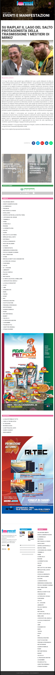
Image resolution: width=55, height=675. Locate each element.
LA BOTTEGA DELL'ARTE (9, 428)
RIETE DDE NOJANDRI (8, 243)
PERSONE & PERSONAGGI (9, 305)
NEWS (4, 292)
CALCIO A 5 (5, 318)
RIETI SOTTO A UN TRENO (9, 234)
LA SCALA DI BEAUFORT (9, 283)
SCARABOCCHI (6, 289)
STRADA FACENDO (7, 329)
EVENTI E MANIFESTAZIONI (9, 204)
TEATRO (4, 294)
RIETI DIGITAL (6, 276)
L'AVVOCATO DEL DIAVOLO (9, 281)
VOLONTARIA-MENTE (8, 202)
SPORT (4, 296)
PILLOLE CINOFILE (7, 272)
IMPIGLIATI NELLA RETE (9, 237)
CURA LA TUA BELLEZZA (9, 421)
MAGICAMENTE (6, 432)
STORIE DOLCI (6, 223)
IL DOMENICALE (6, 206)
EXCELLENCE (6, 213)
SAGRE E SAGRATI (7, 430)
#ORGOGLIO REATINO (8, 300)
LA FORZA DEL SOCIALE (9, 261)
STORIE (4, 256)
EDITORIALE (5, 239)
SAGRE (4, 232)
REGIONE (5, 226)
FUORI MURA (6, 263)
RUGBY (4, 311)
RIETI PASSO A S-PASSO (9, 210)
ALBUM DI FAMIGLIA (8, 309)
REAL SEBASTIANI (7, 254)
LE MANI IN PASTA (7, 248)
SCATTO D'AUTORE (7, 303)
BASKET (4, 316)
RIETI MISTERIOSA (7, 313)
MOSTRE (5, 274)
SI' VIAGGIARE (6, 423)
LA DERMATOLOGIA (7, 228)
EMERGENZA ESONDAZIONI (9, 250)
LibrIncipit (5, 270)
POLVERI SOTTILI (7, 324)
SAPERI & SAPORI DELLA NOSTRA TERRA (13, 215)
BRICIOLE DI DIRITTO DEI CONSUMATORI (13, 259)
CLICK (4, 285)
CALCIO (4, 265)
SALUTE (4, 230)
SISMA (4, 221)
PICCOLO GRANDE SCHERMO (10, 252)
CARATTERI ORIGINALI (8, 327)
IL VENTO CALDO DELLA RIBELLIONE (12, 278)
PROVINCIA (5, 208)
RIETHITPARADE (7, 307)
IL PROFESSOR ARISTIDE (9, 320)
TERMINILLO (6, 219)
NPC (3, 298)
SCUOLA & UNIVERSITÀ (8, 241)
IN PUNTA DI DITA (7, 425)
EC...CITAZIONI (6, 267)
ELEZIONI (5, 245)
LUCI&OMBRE (6, 322)
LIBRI (4, 287)
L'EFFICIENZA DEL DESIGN (9, 217)
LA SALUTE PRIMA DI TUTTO (10, 419)
